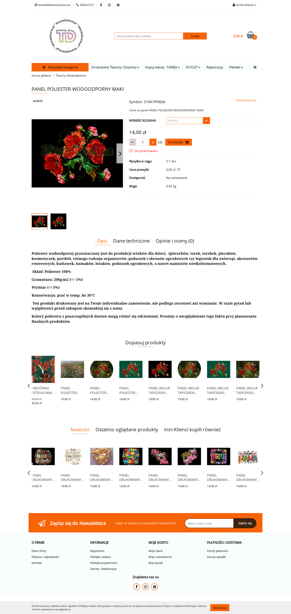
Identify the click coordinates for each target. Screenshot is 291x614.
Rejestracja (214, 67)
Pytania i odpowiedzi (45, 557)
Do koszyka (178, 142)
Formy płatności (217, 551)
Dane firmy (39, 551)
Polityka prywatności (103, 563)
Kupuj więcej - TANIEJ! (162, 67)
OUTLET (193, 67)
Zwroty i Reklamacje (103, 569)
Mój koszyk (155, 563)
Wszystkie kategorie (60, 67)
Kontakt (37, 563)
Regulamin (97, 551)
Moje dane (155, 551)
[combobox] (188, 120)
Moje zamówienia (160, 557)
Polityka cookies (100, 557)
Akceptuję (219, 607)
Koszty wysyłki (216, 557)
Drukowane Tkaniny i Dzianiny (115, 67)
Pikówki (236, 67)
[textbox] (184, 120)
